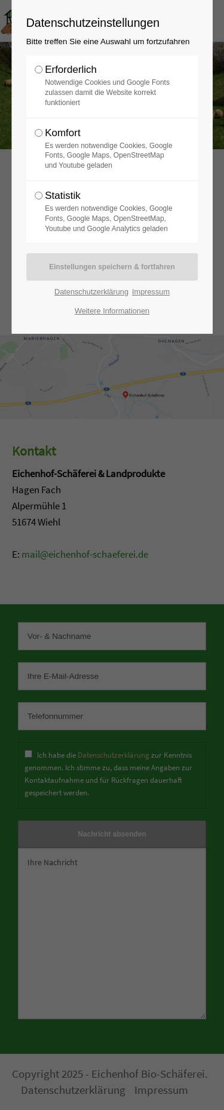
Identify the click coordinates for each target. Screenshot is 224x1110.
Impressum (151, 291)
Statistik (109, 211)
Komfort (109, 149)
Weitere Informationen (112, 310)
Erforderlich (109, 85)
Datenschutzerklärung (91, 291)
